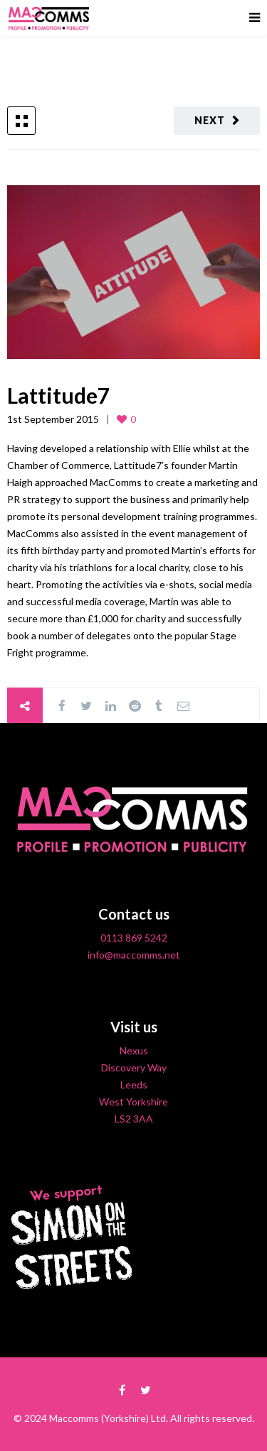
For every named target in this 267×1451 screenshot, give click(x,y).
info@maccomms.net (134, 955)
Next (209, 120)
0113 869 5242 (133, 938)
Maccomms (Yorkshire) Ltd (107, 1418)
